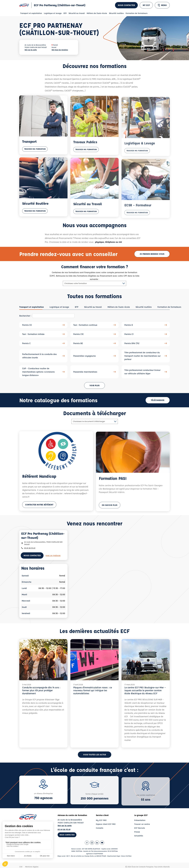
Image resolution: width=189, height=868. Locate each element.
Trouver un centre (142, 831)
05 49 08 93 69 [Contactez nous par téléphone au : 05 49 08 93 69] (29, 550)
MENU (162, 5)
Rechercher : (25, 317)
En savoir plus (109, 512)
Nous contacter (126, 5)
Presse (137, 839)
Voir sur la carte (31, 50)
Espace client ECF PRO (106, 831)
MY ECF (146, 5)
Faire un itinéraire (53, 557)
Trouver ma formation (35, 153)
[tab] (31, 309)
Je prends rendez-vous (152, 256)
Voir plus (94, 387)
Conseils (99, 835)
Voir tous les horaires (60, 50)
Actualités (138, 842)
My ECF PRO (101, 827)
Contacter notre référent (39, 510)
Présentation (139, 827)
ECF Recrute (139, 835)
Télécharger (157, 402)
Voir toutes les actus (94, 761)
